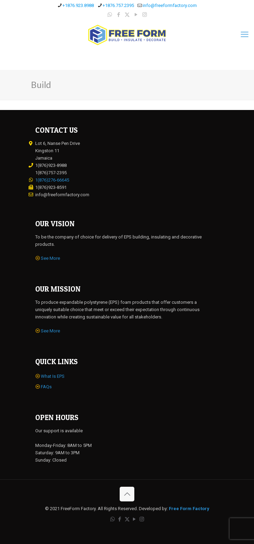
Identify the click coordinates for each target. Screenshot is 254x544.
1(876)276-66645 (52, 180)
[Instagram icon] (144, 15)
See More (50, 258)
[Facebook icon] (118, 15)
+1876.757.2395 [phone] (118, 5)
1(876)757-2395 (51, 172)
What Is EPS (53, 376)
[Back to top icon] (127, 494)
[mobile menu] (245, 35)
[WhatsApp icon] (109, 15)
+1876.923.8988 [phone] (78, 5)
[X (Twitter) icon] (127, 15)
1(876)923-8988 (51, 165)
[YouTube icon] (136, 15)
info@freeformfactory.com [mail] (170, 5)
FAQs (46, 386)
